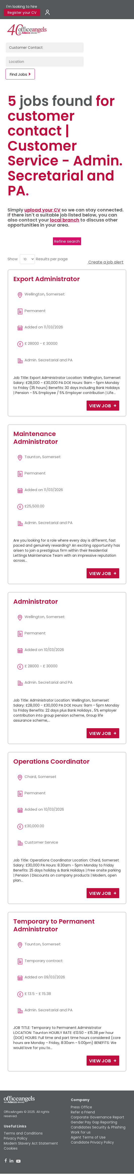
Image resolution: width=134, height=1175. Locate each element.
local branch (64, 220)
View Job (100, 406)
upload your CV (42, 210)
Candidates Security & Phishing (98, 1127)
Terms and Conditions (23, 1133)
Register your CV (22, 12)
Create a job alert (105, 262)
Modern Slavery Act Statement (31, 1143)
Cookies (11, 1148)
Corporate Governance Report (97, 1117)
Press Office (81, 1107)
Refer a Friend (83, 1112)
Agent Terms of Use (88, 1137)
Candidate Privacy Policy (92, 1142)
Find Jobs (18, 74)
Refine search (67, 241)
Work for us (81, 1132)
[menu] (27, 259)
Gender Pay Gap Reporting (94, 1122)
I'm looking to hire (21, 6)
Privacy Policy (15, 1138)
